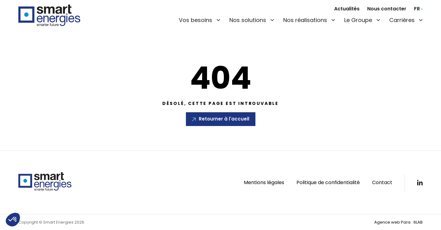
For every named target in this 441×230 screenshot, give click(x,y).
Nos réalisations (305, 20)
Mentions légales (264, 182)
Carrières (402, 20)
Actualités (347, 8)
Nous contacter (386, 8)
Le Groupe (358, 20)
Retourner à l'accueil (224, 119)
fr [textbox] (417, 8)
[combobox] (418, 8)
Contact (382, 182)
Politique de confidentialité (328, 182)
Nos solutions (247, 20)
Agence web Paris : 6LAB (398, 222)
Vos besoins (195, 20)
